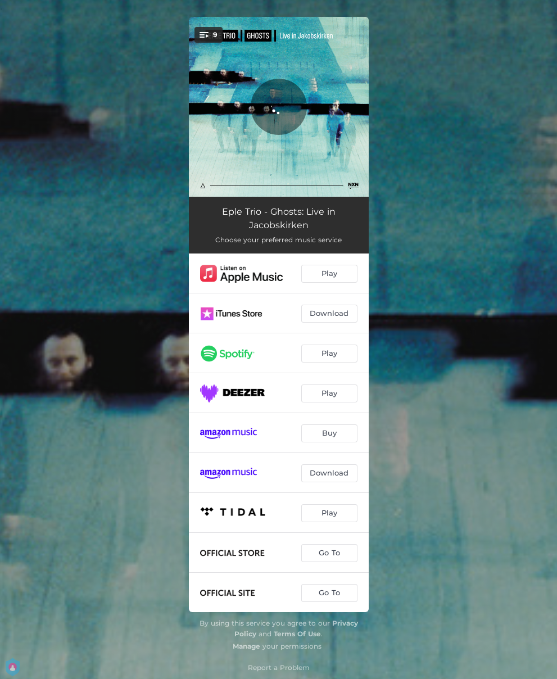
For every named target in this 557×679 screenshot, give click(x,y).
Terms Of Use (297, 634)
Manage (246, 646)
